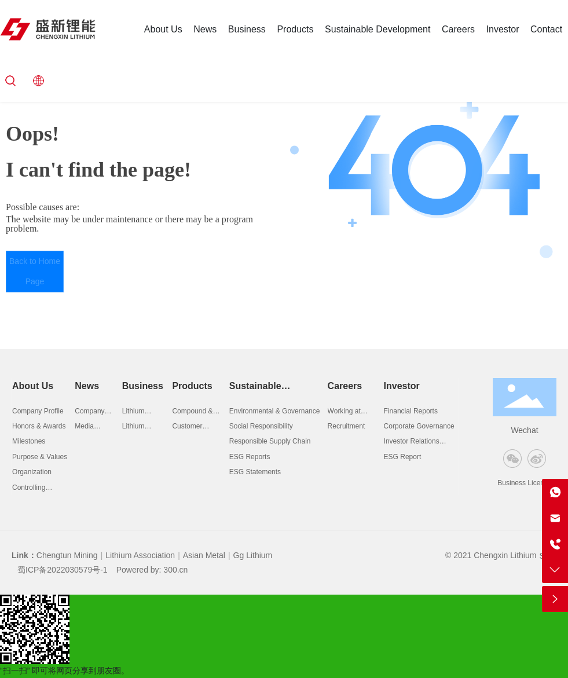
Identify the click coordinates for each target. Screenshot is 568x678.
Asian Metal (204, 555)
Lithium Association (140, 555)
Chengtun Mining (67, 555)
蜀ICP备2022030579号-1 (62, 569)
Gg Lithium (253, 555)
